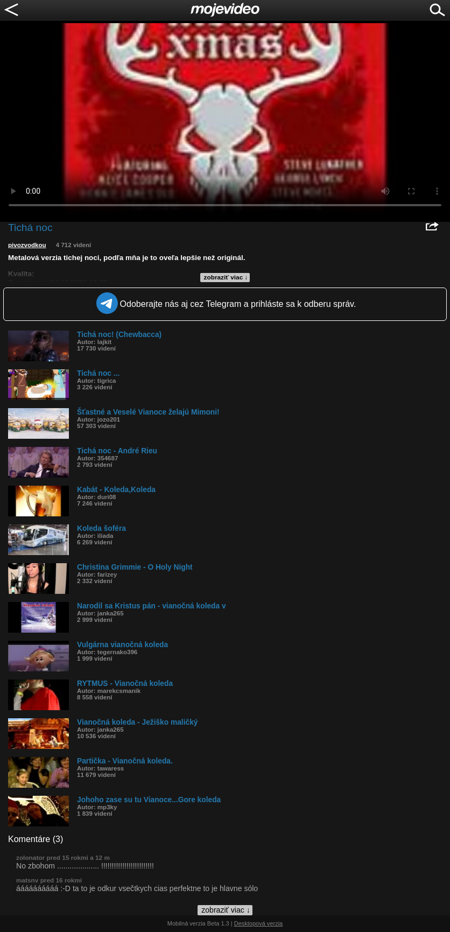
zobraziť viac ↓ (226, 277)
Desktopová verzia (258, 923)
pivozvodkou (27, 245)
